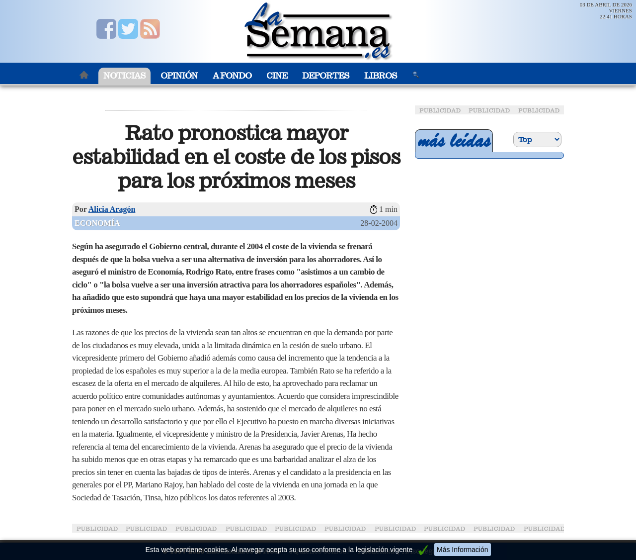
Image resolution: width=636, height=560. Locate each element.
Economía (97, 223)
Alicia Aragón (112, 209)
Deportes (325, 76)
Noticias (124, 76)
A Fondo (232, 76)
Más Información (462, 550)
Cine (276, 76)
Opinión (179, 76)
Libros (380, 76)
